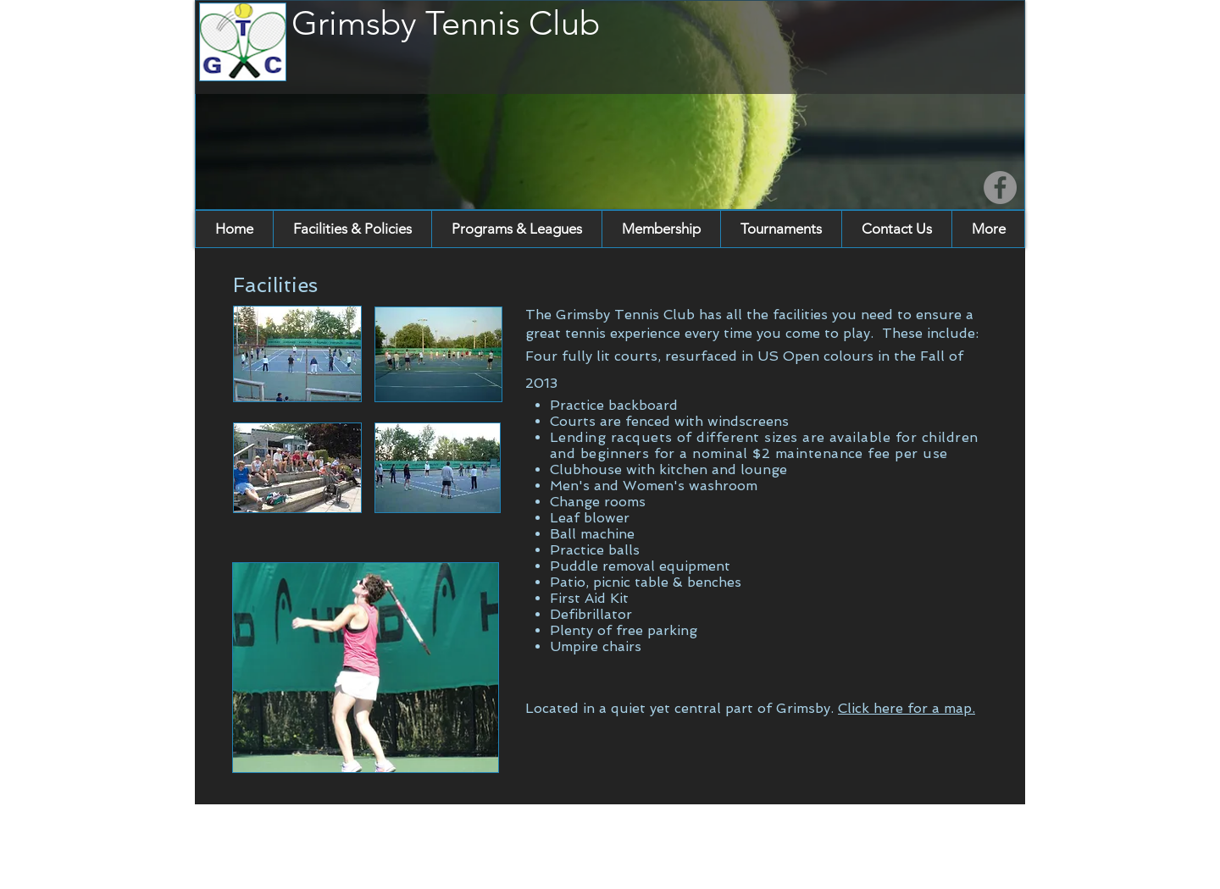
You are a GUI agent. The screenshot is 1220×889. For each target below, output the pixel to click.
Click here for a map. (906, 708)
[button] (352, 229)
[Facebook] (1000, 187)
